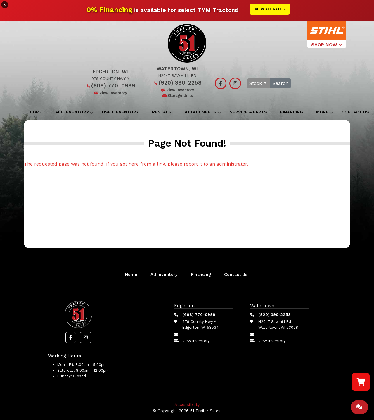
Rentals (162, 112)
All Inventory (72, 112)
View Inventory (110, 93)
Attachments (201, 112)
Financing (291, 112)
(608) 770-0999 (110, 85)
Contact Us (235, 274)
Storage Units (177, 95)
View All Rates (270, 9)
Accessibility (187, 404)
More (322, 112)
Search (280, 83)
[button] (70, 337)
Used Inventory (120, 112)
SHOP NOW (326, 44)
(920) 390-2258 (177, 82)
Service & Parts (248, 112)
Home (36, 112)
